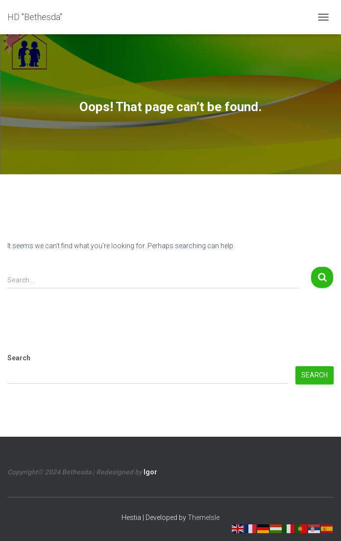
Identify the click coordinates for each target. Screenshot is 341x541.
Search (18, 358)
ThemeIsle (203, 517)
